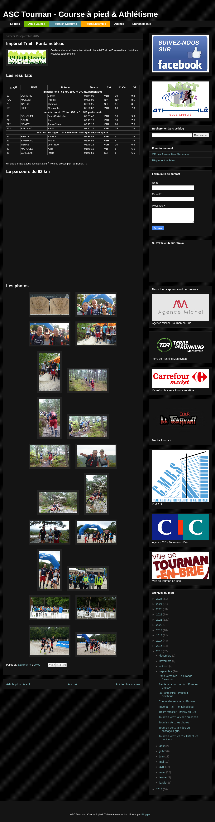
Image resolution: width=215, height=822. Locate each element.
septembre (166, 671)
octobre (164, 666)
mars (162, 772)
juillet (162, 751)
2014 (159, 789)
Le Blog (15, 23)
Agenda (119, 23)
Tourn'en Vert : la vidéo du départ (178, 717)
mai (161, 761)
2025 (159, 598)
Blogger (145, 814)
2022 (159, 614)
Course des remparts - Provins (177, 701)
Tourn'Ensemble (95, 23)
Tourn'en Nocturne (65, 23)
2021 (159, 619)
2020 (159, 624)
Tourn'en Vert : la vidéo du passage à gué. (174, 729)
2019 (159, 630)
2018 (159, 635)
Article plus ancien (127, 684)
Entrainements (141, 23)
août (162, 745)
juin (161, 756)
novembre (165, 661)
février (163, 777)
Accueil (73, 684)
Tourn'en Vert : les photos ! (174, 722)
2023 (159, 609)
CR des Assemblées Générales (170, 154)
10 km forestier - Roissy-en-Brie (178, 711)
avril (162, 766)
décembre (165, 655)
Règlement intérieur (163, 160)
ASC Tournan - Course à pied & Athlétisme (80, 14)
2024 (159, 603)
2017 (159, 640)
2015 (159, 651)
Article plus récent (18, 684)
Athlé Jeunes (36, 23)
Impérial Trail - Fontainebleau (176, 706)
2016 (159, 645)
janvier (163, 782)
